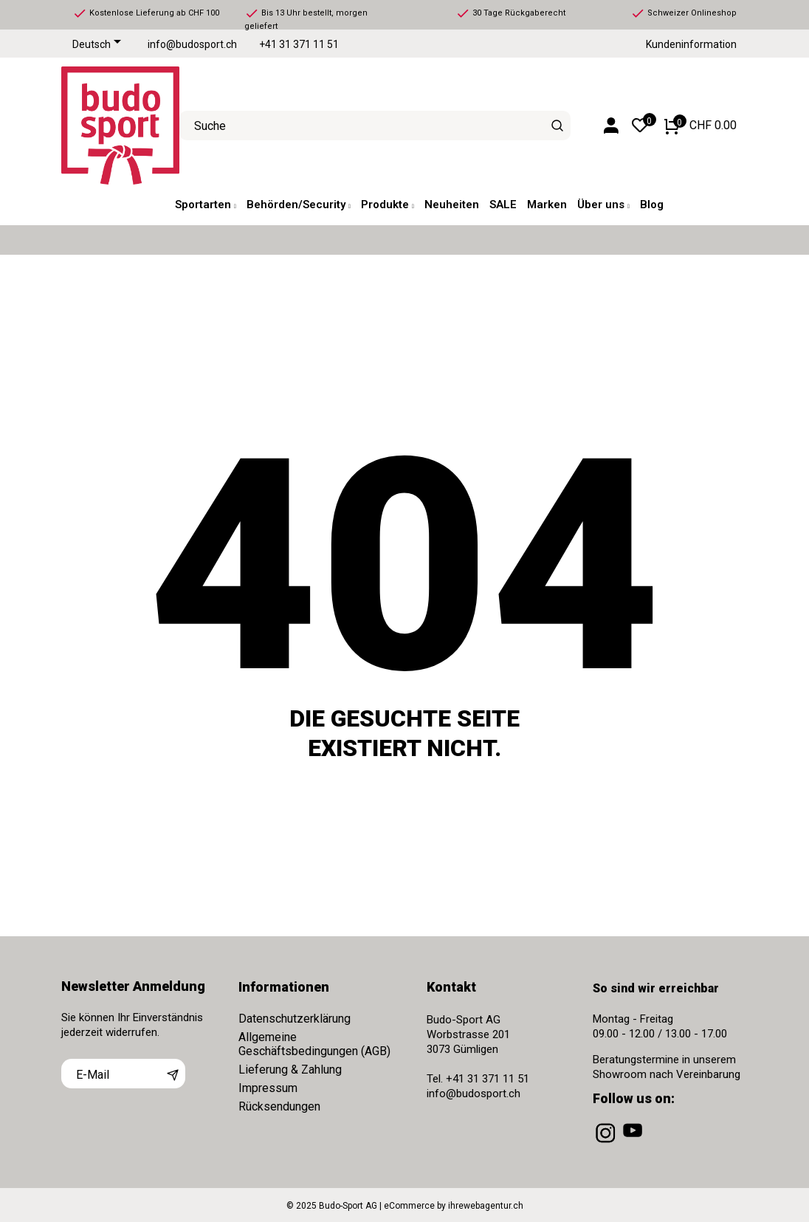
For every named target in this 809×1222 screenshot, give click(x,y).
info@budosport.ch (192, 44)
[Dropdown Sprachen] (99, 45)
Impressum (267, 1088)
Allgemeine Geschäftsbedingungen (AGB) (314, 1044)
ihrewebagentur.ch (485, 1206)
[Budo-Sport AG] (109, 125)
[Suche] (558, 125)
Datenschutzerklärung (294, 1019)
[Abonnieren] (172, 1073)
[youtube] (634, 1143)
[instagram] (607, 1143)
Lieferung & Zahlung (290, 1070)
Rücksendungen (279, 1106)
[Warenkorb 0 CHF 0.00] (700, 125)
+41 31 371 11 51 (299, 44)
